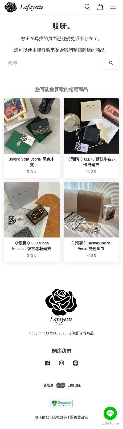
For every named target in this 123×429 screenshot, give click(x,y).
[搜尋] (53, 63)
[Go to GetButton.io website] (110, 423)
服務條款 (41, 417)
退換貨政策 (79, 417)
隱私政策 (59, 417)
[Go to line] (110, 413)
